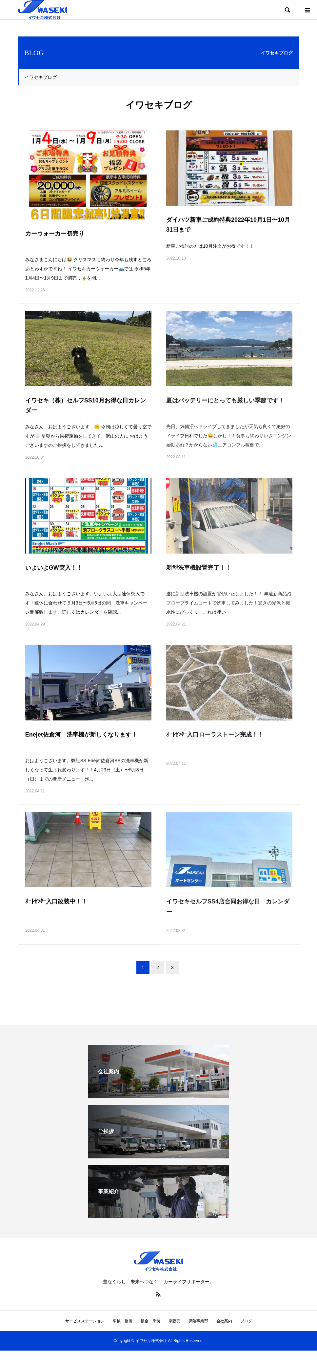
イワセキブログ (41, 77)
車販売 (174, 1321)
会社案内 (224, 1321)
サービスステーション (85, 1321)
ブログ (246, 1321)
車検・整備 (122, 1321)
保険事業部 (198, 1321)
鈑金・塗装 (150, 1321)
